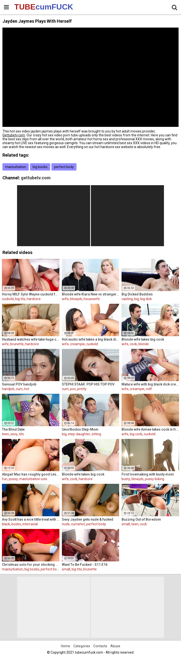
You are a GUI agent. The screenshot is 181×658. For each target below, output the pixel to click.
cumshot (78, 524)
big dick (146, 299)
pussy (13, 479)
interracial (30, 524)
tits (21, 434)
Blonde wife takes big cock (143, 339)
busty (126, 479)
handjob (8, 389)
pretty (81, 389)
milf (149, 389)
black (6, 524)
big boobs (40, 167)
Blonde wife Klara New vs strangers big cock (90, 294)
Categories (81, 646)
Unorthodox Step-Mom (80, 429)
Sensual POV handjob (19, 384)
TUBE (27, 6)
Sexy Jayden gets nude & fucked (87, 519)
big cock (136, 434)
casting (127, 299)
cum (19, 389)
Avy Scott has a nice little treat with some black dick (30, 519)
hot (26, 389)
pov (73, 389)
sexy (14, 434)
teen (5, 434)
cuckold (8, 299)
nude (66, 524)
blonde (143, 344)
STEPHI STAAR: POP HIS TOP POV (88, 384)
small (126, 524)
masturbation (15, 167)
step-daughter (79, 434)
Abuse (115, 646)
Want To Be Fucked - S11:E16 (84, 565)
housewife (92, 299)
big (136, 299)
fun (4, 479)
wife (65, 299)
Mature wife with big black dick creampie (150, 384)
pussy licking (154, 479)
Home (65, 646)
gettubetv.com (36, 177)
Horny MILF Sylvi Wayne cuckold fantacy (30, 294)
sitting (96, 434)
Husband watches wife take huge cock (30, 339)
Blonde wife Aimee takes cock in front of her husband (150, 429)
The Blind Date (13, 429)
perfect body (64, 167)
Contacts (100, 646)
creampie (77, 344)
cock (133, 344)
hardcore (34, 299)
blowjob (76, 299)
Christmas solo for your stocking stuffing (30, 565)
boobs (16, 524)
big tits (20, 299)
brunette (17, 344)
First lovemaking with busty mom (148, 474)
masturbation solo (33, 479)
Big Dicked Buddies (137, 294)
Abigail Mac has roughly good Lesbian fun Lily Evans (30, 474)
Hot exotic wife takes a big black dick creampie (90, 339)
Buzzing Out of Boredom (141, 519)
